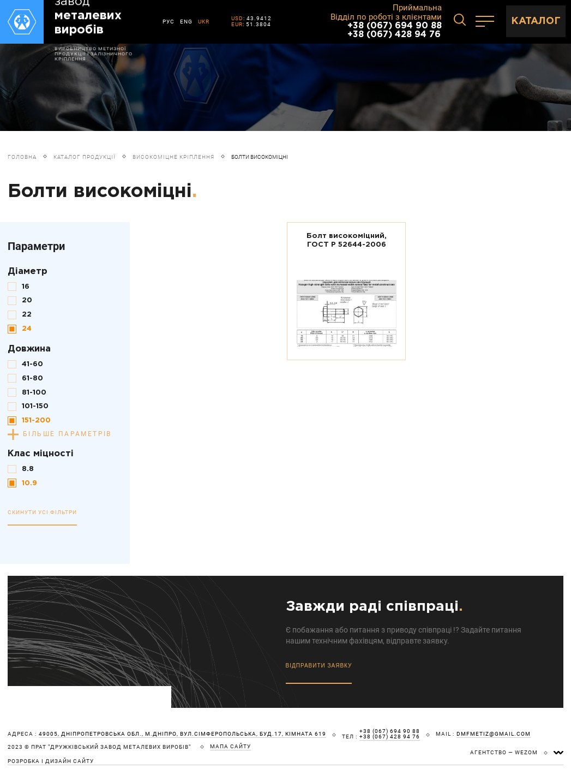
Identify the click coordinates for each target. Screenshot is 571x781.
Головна (22, 157)
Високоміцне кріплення (173, 157)
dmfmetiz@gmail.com (493, 734)
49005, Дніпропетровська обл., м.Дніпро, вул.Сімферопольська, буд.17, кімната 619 (182, 734)
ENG (186, 22)
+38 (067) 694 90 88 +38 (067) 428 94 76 (394, 30)
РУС (169, 22)
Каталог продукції (84, 157)
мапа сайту (230, 746)
